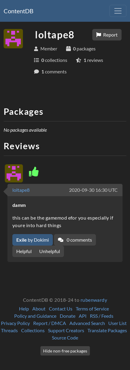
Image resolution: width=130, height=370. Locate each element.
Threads (9, 330)
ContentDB (18, 10)
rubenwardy (94, 300)
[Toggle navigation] (117, 11)
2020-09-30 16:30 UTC (93, 190)
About (39, 308)
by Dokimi (32, 240)
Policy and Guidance (35, 316)
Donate (67, 316)
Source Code (65, 337)
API (83, 316)
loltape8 (21, 190)
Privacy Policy (15, 323)
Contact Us (60, 308)
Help (24, 308)
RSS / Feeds (101, 316)
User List (117, 323)
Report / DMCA (49, 323)
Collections (33, 330)
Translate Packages (107, 330)
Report (107, 34)
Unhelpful (49, 251)
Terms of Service (92, 308)
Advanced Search (87, 323)
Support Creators (66, 330)
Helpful (24, 251)
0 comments (75, 240)
